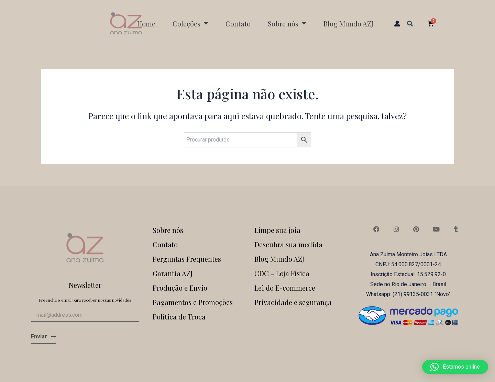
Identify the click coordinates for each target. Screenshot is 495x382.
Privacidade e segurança (293, 302)
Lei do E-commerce (284, 287)
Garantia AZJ (172, 273)
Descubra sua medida (288, 244)
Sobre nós (168, 230)
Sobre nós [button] (287, 23)
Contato (238, 23)
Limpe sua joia (277, 230)
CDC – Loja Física (281, 273)
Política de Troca (179, 316)
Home (146, 23)
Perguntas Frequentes (187, 258)
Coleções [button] (190, 23)
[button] (410, 23)
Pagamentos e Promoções (193, 302)
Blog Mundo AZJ (348, 23)
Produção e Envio (180, 287)
